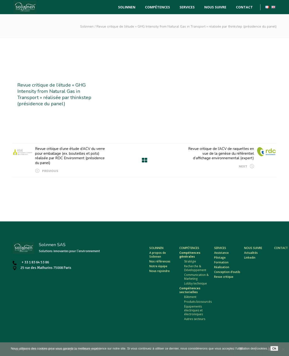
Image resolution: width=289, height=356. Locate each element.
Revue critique (223, 277)
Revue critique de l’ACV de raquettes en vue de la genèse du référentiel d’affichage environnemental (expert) (221, 153)
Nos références (159, 261)
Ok (274, 348)
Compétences (189, 248)
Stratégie (190, 261)
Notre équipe (158, 266)
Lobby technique (195, 283)
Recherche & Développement (195, 268)
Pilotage (220, 257)
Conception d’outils (227, 272)
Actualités (251, 253)
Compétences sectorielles (189, 290)
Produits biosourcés (198, 302)
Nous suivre (253, 248)
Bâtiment (190, 297)
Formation (221, 262)
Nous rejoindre (159, 271)
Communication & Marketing (196, 277)
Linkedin (249, 257)
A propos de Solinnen (157, 255)
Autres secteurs (194, 319)
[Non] (283, 349)
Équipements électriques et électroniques (193, 310)
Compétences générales (189, 255)
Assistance (221, 253)
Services (220, 248)
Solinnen (87, 26)
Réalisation (221, 267)
